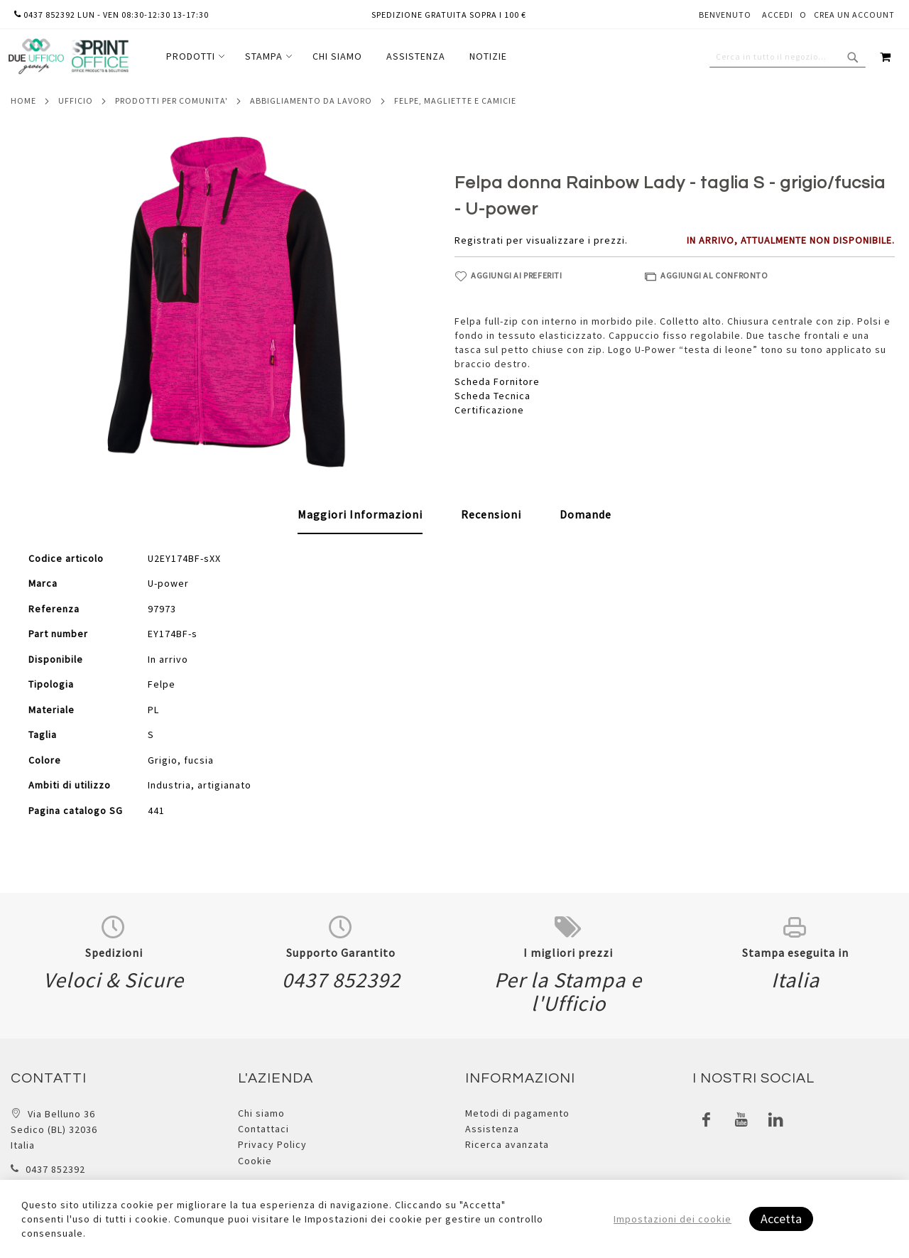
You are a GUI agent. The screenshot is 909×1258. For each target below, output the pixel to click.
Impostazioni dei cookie (672, 1219)
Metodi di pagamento (517, 1113)
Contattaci (263, 1128)
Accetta (781, 1218)
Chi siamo (261, 1113)
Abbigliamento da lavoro (311, 100)
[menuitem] (193, 56)
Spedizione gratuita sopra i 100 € (448, 14)
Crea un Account (854, 14)
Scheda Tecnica (492, 395)
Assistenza (492, 1128)
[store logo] (68, 56)
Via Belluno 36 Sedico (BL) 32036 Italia (54, 1129)
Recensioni (491, 514)
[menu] (337, 56)
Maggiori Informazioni (360, 514)
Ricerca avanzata (507, 1144)
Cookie (255, 1160)
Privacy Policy (272, 1144)
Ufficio (75, 100)
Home (23, 100)
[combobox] (787, 56)
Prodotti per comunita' (171, 100)
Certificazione (489, 409)
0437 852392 (55, 1169)
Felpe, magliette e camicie (455, 100)
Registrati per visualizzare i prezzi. (541, 240)
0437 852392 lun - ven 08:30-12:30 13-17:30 (111, 14)
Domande (585, 514)
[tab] (360, 515)
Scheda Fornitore (497, 381)
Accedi (777, 14)
